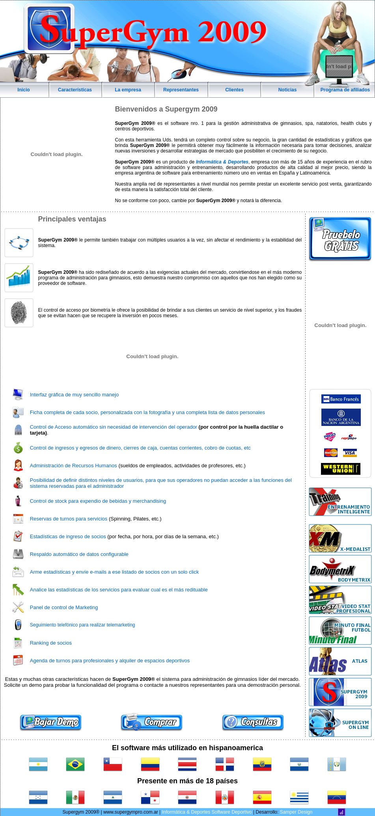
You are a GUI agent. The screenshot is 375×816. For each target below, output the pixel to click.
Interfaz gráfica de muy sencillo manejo (74, 395)
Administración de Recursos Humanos (73, 465)
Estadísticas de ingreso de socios (68, 536)
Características (75, 90)
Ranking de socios (51, 643)
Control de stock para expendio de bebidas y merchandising (98, 501)
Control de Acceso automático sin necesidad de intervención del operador (113, 427)
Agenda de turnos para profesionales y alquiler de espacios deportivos (110, 661)
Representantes (181, 90)
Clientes (234, 90)
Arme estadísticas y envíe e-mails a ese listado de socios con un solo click (114, 572)
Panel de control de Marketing (64, 607)
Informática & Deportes (222, 162)
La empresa (128, 90)
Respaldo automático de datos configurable (79, 554)
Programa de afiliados (345, 90)
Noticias (287, 90)
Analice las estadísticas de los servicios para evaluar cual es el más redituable (119, 590)
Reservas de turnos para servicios (69, 519)
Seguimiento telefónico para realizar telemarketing (82, 625)
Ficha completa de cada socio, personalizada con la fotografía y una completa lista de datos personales (147, 412)
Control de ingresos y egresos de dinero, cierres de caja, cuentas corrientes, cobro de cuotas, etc (140, 448)
